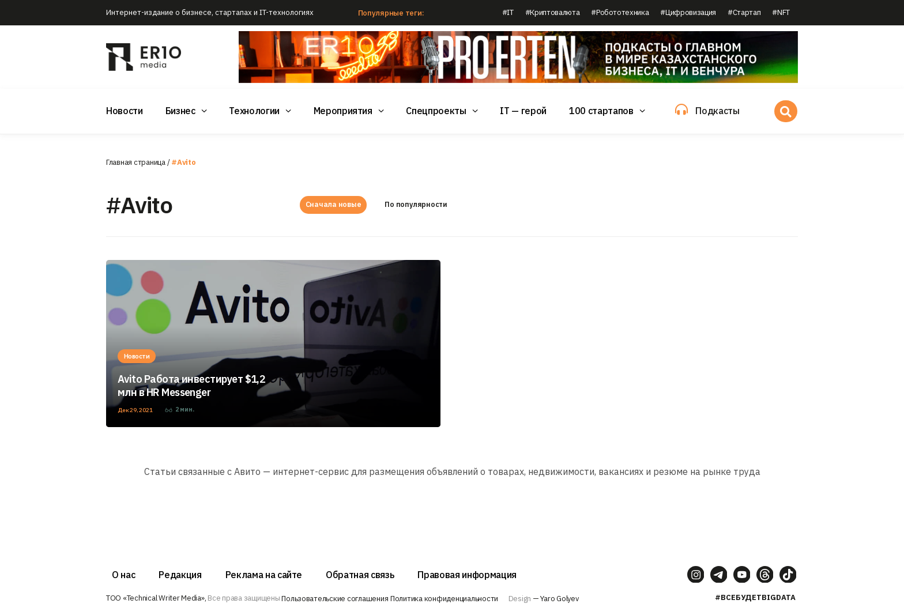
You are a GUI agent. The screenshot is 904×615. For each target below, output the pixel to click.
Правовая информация (467, 574)
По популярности (416, 205)
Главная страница (135, 162)
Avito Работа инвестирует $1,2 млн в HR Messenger (191, 385)
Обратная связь (360, 574)
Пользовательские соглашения (334, 598)
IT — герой (523, 110)
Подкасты (717, 110)
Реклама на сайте (264, 574)
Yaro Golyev (559, 598)
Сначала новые (333, 205)
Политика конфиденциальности (444, 598)
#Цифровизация (688, 12)
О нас (123, 574)
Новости (124, 110)
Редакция (180, 574)
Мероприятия (343, 110)
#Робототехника (620, 12)
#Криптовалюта (552, 12)
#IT (508, 12)
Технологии (254, 110)
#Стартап (744, 12)
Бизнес (180, 110)
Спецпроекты (436, 110)
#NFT (781, 12)
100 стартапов (601, 110)
